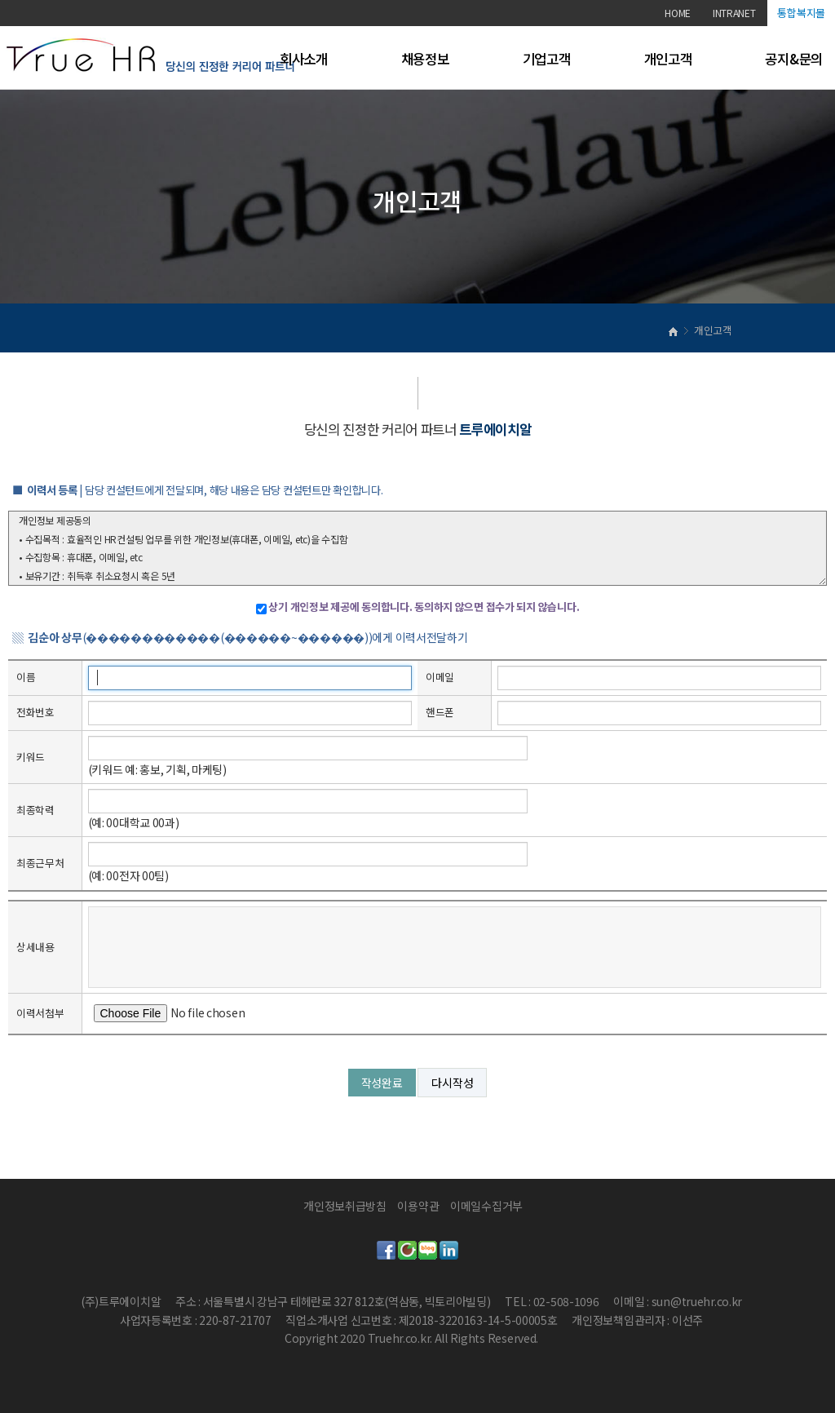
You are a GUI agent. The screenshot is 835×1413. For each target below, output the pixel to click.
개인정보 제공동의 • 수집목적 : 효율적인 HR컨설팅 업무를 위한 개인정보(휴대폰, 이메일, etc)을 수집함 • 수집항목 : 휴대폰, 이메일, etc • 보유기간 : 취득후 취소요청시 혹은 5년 (417, 548)
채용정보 (425, 59)
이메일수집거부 (486, 1206)
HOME (678, 13)
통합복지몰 (801, 12)
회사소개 (304, 59)
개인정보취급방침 (345, 1206)
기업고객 (547, 59)
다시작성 (452, 1082)
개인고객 (668, 59)
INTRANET (734, 13)
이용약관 (418, 1206)
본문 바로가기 (0, 0)
